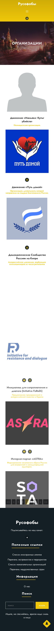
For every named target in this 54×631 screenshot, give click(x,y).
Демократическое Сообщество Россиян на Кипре (27, 256)
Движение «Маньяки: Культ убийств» (27, 119)
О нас (27, 586)
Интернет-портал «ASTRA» (27, 507)
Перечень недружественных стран (27, 569)
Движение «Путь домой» (27, 187)
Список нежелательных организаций (27, 564)
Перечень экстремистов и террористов (27, 559)
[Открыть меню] (27, 11)
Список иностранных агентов (27, 554)
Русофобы (27, 4)
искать (42, 605)
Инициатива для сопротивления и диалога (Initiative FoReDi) (27, 437)
